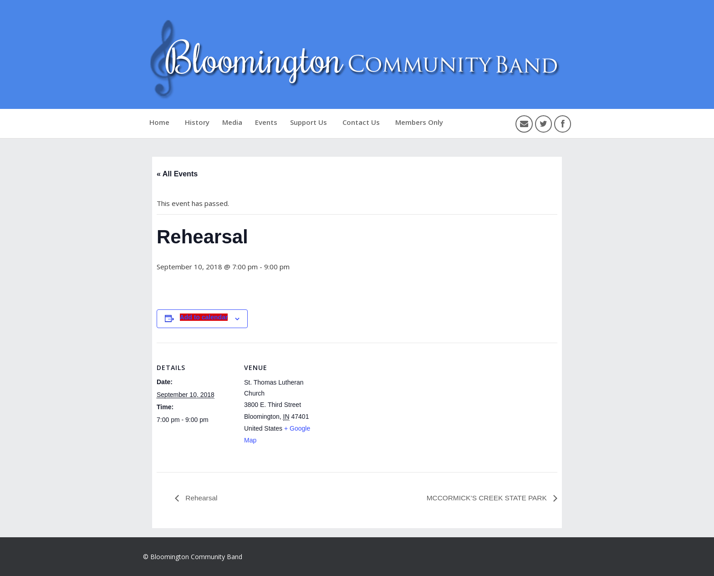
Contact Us (361, 122)
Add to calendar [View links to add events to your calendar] (204, 317)
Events (266, 122)
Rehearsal (201, 498)
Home (159, 122)
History (197, 122)
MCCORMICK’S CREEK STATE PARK (485, 498)
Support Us (308, 122)
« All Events (177, 174)
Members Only (419, 122)
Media (232, 122)
